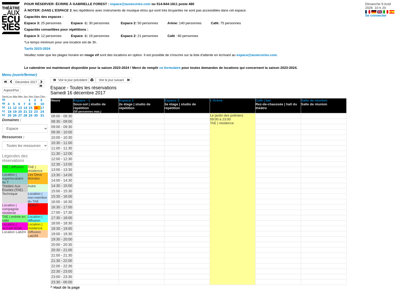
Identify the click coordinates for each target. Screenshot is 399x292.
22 (30, 111)
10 (42, 104)
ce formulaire (170, 68)
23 (36, 111)
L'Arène (216, 100)
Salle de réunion (314, 100)
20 (20, 111)
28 (25, 115)
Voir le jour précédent (69, 80)
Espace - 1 (81, 100)
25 (9, 115)
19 (15, 111)
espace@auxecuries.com (130, 4)
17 (42, 108)
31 (42, 115)
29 (30, 115)
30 (36, 115)
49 (3, 103)
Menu (19, 75)
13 (20, 108)
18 (9, 111)
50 (3, 107)
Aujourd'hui (11, 90)
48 (3, 99)
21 (25, 111)
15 (30, 108)
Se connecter (376, 15)
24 (42, 111)
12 (15, 108)
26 (15, 115)
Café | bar (263, 100)
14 (25, 108)
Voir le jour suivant (113, 80)
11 (9, 108)
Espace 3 (171, 100)
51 (3, 111)
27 (20, 115)
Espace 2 (126, 100)
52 (3, 115)
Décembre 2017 (26, 82)
